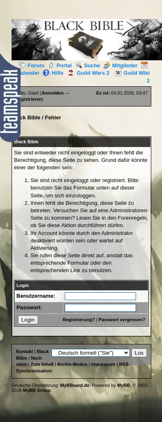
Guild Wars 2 (87, 73)
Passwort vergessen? (122, 319)
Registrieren (28, 99)
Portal (60, 65)
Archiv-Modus (72, 364)
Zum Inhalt (42, 364)
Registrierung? (79, 319)
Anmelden (52, 92)
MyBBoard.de (74, 385)
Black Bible (26, 117)
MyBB (123, 385)
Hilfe (53, 73)
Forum (31, 65)
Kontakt (24, 351)
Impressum (103, 364)
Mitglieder (120, 65)
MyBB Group (37, 390)
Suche (87, 65)
